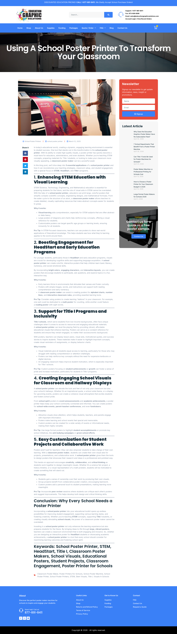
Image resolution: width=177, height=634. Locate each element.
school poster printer (59, 193)
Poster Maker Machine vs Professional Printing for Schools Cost (143, 171)
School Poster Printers (59, 576)
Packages (73, 28)
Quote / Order (89, 28)
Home (19, 28)
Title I (90, 576)
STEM (36, 187)
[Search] (108, 15)
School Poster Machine (93, 574)
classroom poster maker (62, 161)
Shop (28, 28)
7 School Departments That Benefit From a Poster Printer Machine (144, 146)
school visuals (64, 519)
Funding (61, 28)
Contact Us (122, 28)
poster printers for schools (70, 574)
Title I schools (40, 322)
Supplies (51, 28)
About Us (39, 28)
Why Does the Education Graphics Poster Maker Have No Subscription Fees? (144, 134)
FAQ (103, 28)
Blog (112, 28)
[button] (25, 153)
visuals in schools (101, 576)
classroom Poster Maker (47, 574)
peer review (57, 491)
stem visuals (81, 576)
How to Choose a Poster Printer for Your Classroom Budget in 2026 (143, 184)
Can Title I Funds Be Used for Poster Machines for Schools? (143, 159)
